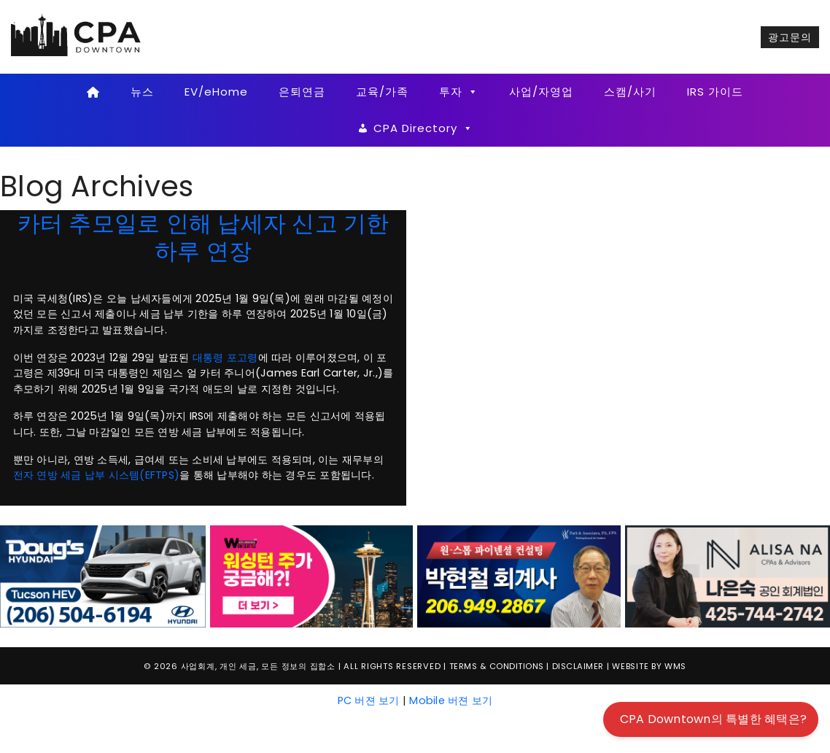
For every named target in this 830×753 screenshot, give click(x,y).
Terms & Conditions (496, 666)
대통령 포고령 (225, 357)
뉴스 (142, 91)
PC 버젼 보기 (369, 700)
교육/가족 (382, 91)
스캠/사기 (630, 91)
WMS (675, 666)
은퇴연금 (302, 91)
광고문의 (790, 37)
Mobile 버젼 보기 (450, 700)
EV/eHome (216, 91)
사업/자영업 (541, 91)
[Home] (93, 92)
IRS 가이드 (715, 91)
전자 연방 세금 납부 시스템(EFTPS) (96, 475)
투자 (458, 92)
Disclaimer (578, 666)
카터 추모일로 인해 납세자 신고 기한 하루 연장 (203, 237)
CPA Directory (423, 128)
